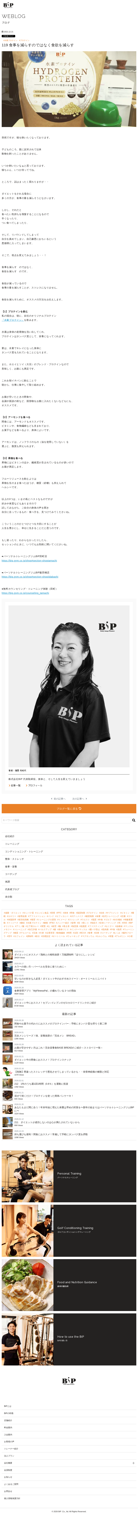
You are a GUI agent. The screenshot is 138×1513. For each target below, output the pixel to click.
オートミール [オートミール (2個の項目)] (59, 936)
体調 (7, 881)
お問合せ (8, 1489)
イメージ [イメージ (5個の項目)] (63, 919)
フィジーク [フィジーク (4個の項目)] (13, 923)
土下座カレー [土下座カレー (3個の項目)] (33, 926)
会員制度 (8, 1468)
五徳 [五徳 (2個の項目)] (35, 933)
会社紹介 (10, 836)
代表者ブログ (8, 36)
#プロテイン (24, 40)
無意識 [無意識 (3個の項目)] (75, 926)
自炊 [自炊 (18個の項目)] (102, 913)
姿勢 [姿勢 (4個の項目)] (74, 923)
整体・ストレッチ (14, 859)
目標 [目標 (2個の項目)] (97, 933)
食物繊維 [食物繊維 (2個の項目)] (61, 933)
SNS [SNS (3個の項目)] (125, 923)
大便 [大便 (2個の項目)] (42, 933)
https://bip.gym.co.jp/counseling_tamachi (25, 593)
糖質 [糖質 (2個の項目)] (16, 933)
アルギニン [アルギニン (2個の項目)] (121, 936)
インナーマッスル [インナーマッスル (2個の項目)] (79, 929)
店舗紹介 (8, 1419)
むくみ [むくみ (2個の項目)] (117, 933)
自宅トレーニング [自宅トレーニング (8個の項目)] (111, 916)
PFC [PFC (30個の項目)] (60, 913)
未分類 (8, 896)
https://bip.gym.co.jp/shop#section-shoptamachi (29, 560)
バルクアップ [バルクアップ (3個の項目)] (45, 929)
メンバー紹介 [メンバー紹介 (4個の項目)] (63, 923)
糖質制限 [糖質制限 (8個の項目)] (90, 916)
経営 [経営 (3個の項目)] (54, 926)
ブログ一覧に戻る (69, 808)
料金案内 (8, 1426)
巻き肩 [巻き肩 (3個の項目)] (66, 926)
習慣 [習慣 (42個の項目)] (53, 913)
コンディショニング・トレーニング (24, 851)
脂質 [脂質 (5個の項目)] (94, 919)
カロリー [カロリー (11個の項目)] (12, 916)
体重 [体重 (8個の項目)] (98, 916)
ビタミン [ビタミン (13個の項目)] (125, 913)
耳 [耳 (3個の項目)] (120, 923)
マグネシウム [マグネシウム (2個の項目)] (88, 936)
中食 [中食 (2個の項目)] (113, 929)
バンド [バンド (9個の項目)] (51, 916)
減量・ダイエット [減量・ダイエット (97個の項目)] (13, 913)
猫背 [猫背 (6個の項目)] (33, 919)
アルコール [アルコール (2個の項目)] (26, 933)
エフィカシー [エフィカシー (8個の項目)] (62, 916)
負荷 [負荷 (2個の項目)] (120, 929)
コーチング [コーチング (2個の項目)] (107, 933)
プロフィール (34, 785)
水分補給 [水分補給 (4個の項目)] (118, 919)
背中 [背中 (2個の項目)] (10, 936)
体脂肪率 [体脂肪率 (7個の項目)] (12, 919)
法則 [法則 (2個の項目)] (76, 933)
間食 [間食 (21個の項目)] (73, 913)
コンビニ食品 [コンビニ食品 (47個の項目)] (42, 913)
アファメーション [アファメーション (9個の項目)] (37, 916)
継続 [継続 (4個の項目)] (23, 923)
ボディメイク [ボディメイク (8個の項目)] (77, 916)
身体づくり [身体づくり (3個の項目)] (64, 929)
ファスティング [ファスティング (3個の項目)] (96, 926)
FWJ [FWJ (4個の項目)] (52, 923)
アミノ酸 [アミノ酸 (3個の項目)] (20, 926)
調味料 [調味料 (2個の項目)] (30, 936)
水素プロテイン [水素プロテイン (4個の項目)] (34, 923)
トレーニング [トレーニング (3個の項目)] (20, 929)
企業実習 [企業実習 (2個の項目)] (50, 933)
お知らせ (8, 1475)
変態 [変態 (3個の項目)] (43, 926)
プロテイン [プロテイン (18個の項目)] (93, 913)
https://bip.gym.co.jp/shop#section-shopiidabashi (30, 576)
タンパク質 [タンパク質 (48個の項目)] (29, 913)
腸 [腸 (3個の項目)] (55, 929)
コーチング (11, 874)
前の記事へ (58, 798)
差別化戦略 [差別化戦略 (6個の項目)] (24, 919)
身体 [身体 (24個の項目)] (66, 913)
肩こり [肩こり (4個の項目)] (86, 923)
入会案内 (8, 1433)
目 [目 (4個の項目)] (79, 923)
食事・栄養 (11, 866)
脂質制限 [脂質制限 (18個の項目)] (81, 913)
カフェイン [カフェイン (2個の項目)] (20, 936)
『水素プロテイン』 (13, 320)
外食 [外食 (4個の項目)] (101, 919)
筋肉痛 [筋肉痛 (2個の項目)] (105, 929)
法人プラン (9, 1454)
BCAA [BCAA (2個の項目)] (83, 933)
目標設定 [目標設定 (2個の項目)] (46, 936)
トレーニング (12, 843)
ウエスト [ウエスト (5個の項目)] (86, 919)
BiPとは (7, 1404)
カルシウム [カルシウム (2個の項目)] (102, 936)
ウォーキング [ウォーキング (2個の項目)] (73, 936)
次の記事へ (79, 798)
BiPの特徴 (8, 1411)
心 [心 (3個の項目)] (49, 926)
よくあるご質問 (11, 1482)
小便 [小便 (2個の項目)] (131, 936)
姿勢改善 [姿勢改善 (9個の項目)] (23, 916)
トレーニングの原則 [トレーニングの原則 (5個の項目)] (47, 919)
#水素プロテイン (10, 40)
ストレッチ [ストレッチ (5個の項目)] (74, 919)
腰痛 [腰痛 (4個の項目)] (46, 923)
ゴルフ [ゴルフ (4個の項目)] (108, 919)
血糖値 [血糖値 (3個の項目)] (119, 926)
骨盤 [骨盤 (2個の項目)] (111, 936)
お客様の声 (9, 1440)
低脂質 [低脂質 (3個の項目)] (83, 926)
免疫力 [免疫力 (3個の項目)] (94, 923)
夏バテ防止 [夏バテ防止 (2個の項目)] (95, 929)
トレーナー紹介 (11, 1447)
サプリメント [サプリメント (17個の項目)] (113, 913)
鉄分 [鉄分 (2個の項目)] (38, 936)
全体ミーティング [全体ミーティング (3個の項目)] (108, 923)
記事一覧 (14, 785)
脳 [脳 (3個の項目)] (60, 926)
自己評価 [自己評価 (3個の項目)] (33, 929)
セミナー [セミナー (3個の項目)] (110, 926)
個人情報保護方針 (12, 1497)
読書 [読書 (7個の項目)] (124, 916)
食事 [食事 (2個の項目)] (90, 933)
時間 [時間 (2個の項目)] (69, 933)
